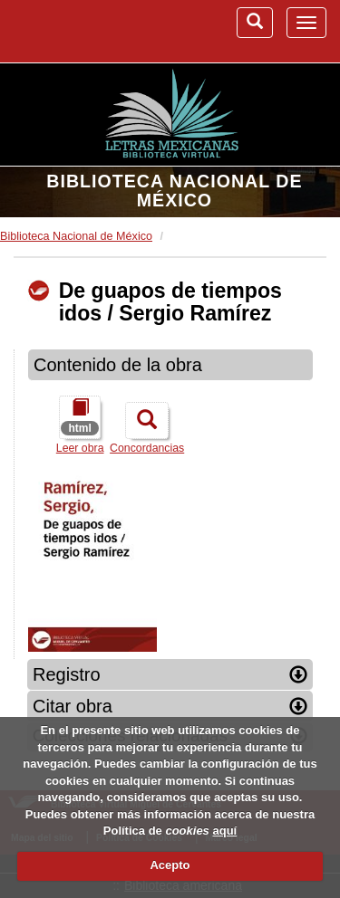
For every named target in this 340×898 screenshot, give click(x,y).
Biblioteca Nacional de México (174, 191)
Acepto (169, 865)
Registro (170, 674)
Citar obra (170, 706)
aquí (224, 830)
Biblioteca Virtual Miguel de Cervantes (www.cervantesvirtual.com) (86, 31)
